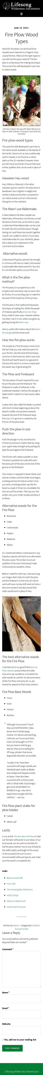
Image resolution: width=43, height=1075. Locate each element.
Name (5, 992)
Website (6, 1024)
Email (5, 1008)
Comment (7, 949)
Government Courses (16, 907)
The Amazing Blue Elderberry (20, 890)
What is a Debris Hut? (16, 901)
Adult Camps (12, 895)
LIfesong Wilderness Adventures (21, 6)
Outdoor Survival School (27, 927)
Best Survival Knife (15, 878)
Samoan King (30, 312)
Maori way (23, 322)
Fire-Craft (11, 884)
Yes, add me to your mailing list (19, 1039)
